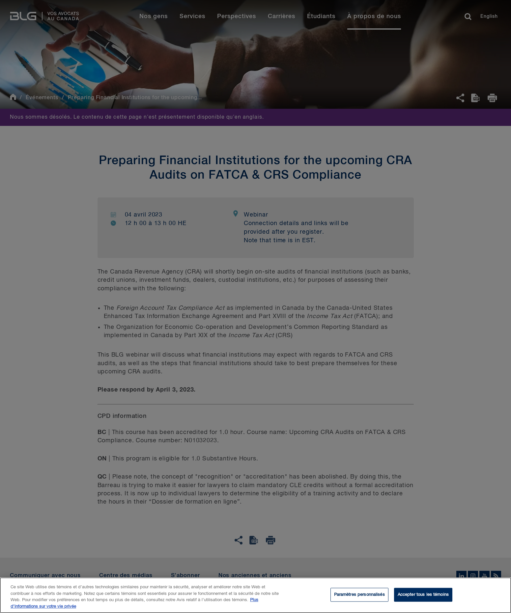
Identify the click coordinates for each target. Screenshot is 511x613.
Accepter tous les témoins (423, 596)
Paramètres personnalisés (359, 596)
